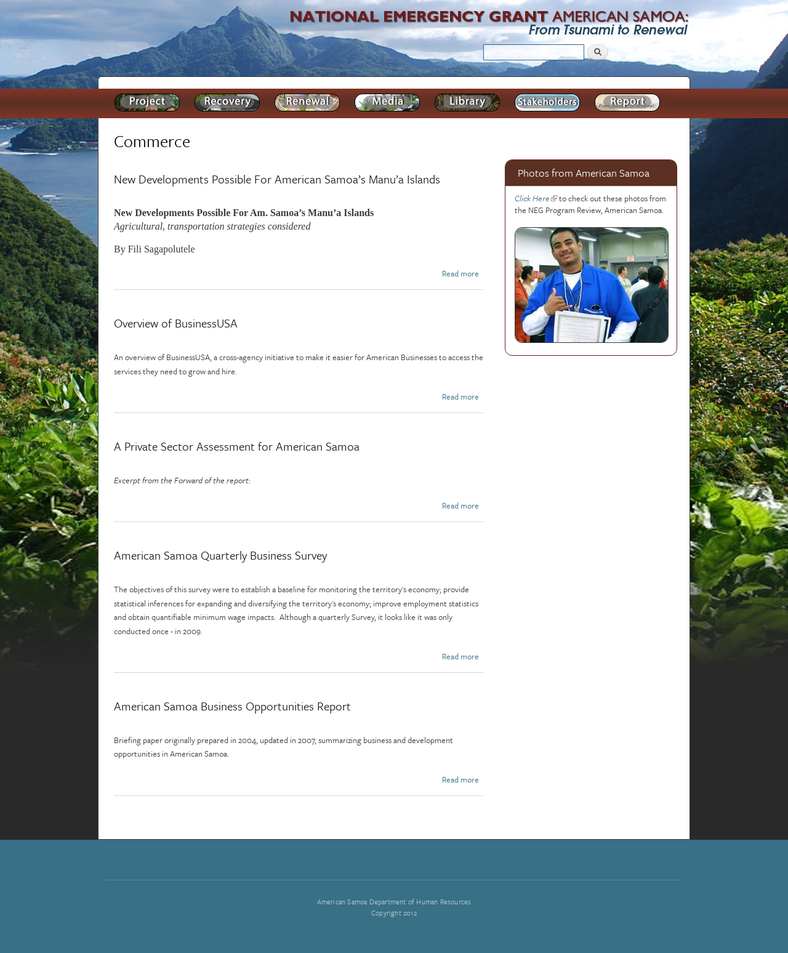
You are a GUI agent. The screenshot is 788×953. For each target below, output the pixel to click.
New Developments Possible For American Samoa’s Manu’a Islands (277, 179)
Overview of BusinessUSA (176, 323)
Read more (460, 273)
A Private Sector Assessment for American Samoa (237, 446)
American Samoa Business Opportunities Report (232, 706)
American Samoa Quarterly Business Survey (220, 555)
